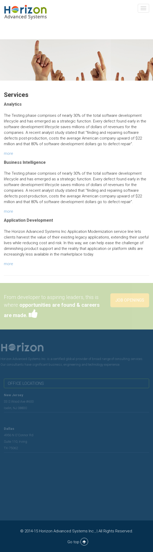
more (8, 153)
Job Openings (129, 300)
